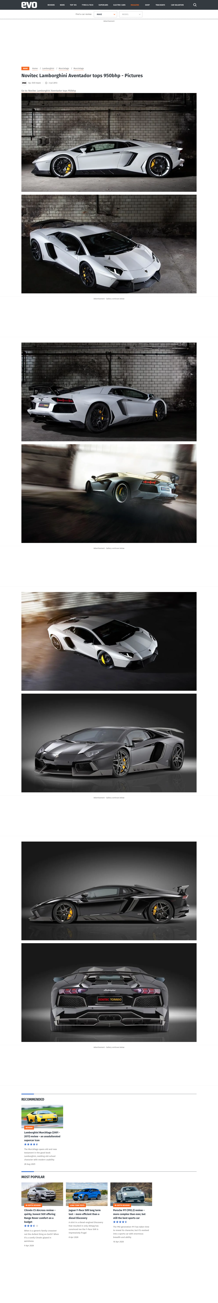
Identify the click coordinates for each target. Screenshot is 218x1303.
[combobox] (95, 14)
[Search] (195, 5)
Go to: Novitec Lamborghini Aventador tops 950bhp (48, 90)
